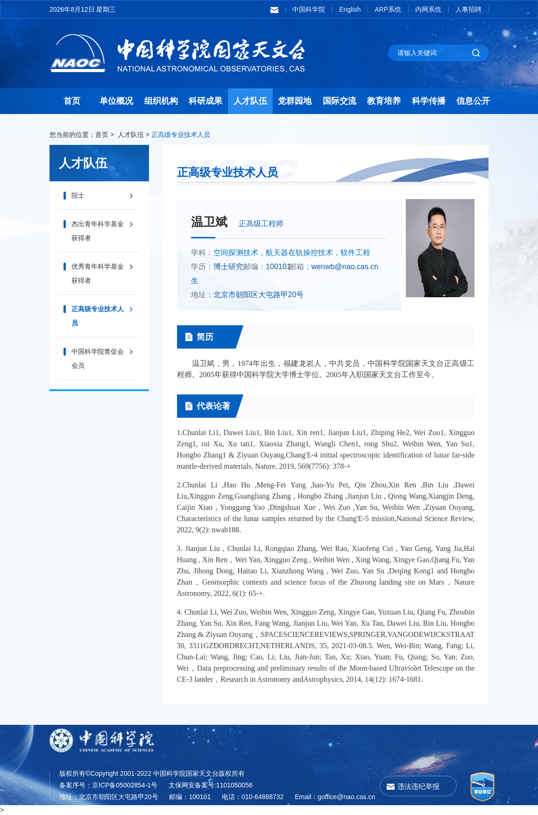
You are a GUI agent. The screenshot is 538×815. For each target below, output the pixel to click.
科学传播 (429, 101)
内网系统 (428, 9)
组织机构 (161, 101)
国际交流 (339, 101)
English (350, 9)
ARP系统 (388, 9)
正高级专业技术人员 (180, 134)
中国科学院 (308, 9)
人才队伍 (250, 101)
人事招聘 (468, 9)
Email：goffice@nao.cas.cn (335, 797)
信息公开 (473, 101)
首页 (72, 101)
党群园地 (294, 101)
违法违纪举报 (418, 786)
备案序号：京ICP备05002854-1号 (108, 785)
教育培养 (384, 101)
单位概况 (116, 101)
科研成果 (205, 101)
